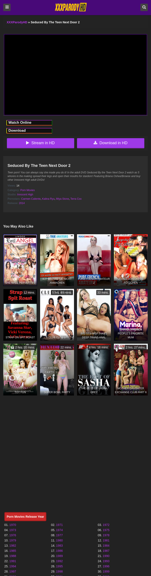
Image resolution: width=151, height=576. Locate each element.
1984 (106, 545)
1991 (12, 561)
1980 (59, 540)
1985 (12, 550)
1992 (59, 561)
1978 (106, 535)
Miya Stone (62, 198)
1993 (106, 561)
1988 (12, 556)
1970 (12, 525)
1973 (12, 530)
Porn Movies (27, 190)
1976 (12, 535)
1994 (12, 566)
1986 (59, 550)
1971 (59, 525)
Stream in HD (40, 143)
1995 (59, 566)
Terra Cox (76, 198)
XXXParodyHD (17, 22)
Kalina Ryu (48, 198)
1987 (106, 550)
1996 (106, 566)
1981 (106, 540)
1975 (106, 530)
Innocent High (25, 194)
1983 (59, 545)
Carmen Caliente (31, 198)
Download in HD (110, 143)
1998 (59, 571)
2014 (22, 203)
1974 (59, 530)
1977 (59, 535)
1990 (106, 556)
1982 (12, 545)
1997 (12, 571)
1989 (59, 556)
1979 (12, 540)
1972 (106, 525)
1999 (106, 571)
